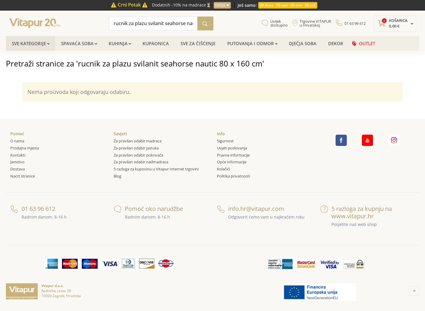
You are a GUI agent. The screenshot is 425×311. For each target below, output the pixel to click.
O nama (17, 141)
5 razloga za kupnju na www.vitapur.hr (356, 212)
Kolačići (223, 169)
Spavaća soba (77, 43)
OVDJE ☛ (222, 5)
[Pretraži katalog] (205, 23)
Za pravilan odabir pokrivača (138, 155)
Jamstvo (17, 162)
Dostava (17, 169)
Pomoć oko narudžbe (148, 208)
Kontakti (17, 155)
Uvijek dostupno (279, 23)
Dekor (335, 43)
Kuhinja (118, 43)
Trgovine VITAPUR (315, 23)
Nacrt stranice (22, 176)
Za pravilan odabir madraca (137, 141)
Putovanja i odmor (250, 43)
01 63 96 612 (355, 23)
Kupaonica (156, 43)
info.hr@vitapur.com (250, 208)
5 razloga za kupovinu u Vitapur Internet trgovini (156, 169)
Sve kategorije (29, 43)
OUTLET (367, 43)
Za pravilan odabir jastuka (136, 148)
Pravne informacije (233, 155)
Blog (117, 176)
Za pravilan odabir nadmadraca (141, 162)
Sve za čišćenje (198, 43)
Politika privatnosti (233, 176)
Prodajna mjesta (24, 148)
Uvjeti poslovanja (232, 148)
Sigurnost (225, 141)
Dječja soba (302, 43)
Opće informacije (231, 162)
